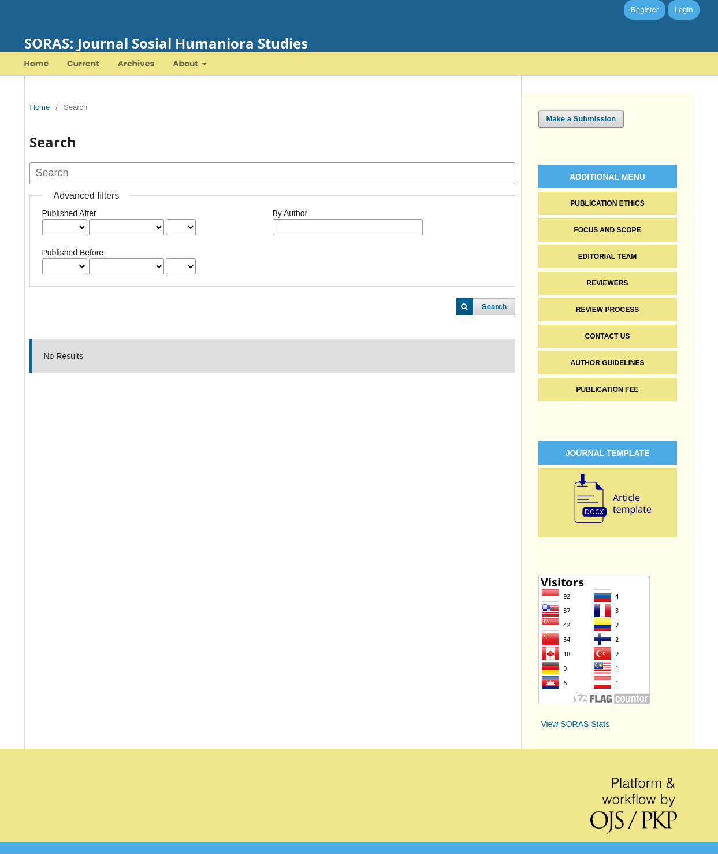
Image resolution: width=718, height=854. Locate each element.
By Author (290, 213)
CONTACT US (607, 336)
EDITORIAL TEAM (607, 257)
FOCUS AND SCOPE (607, 230)
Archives (136, 63)
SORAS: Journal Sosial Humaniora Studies (166, 43)
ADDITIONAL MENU (607, 176)
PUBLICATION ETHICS (607, 203)
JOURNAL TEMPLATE (608, 453)
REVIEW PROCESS (607, 310)
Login (684, 9)
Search (494, 306)
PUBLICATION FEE (607, 389)
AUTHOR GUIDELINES (607, 363)
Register (645, 9)
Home (36, 63)
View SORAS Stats (575, 724)
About (186, 63)
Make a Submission (581, 118)
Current (83, 63)
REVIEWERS (607, 283)
